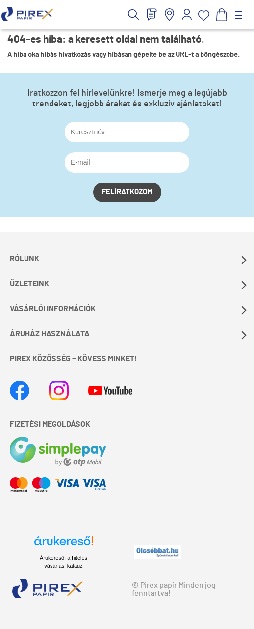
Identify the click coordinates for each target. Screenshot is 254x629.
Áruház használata (50, 334)
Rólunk (24, 258)
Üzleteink (29, 284)
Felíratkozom (127, 192)
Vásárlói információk (53, 309)
